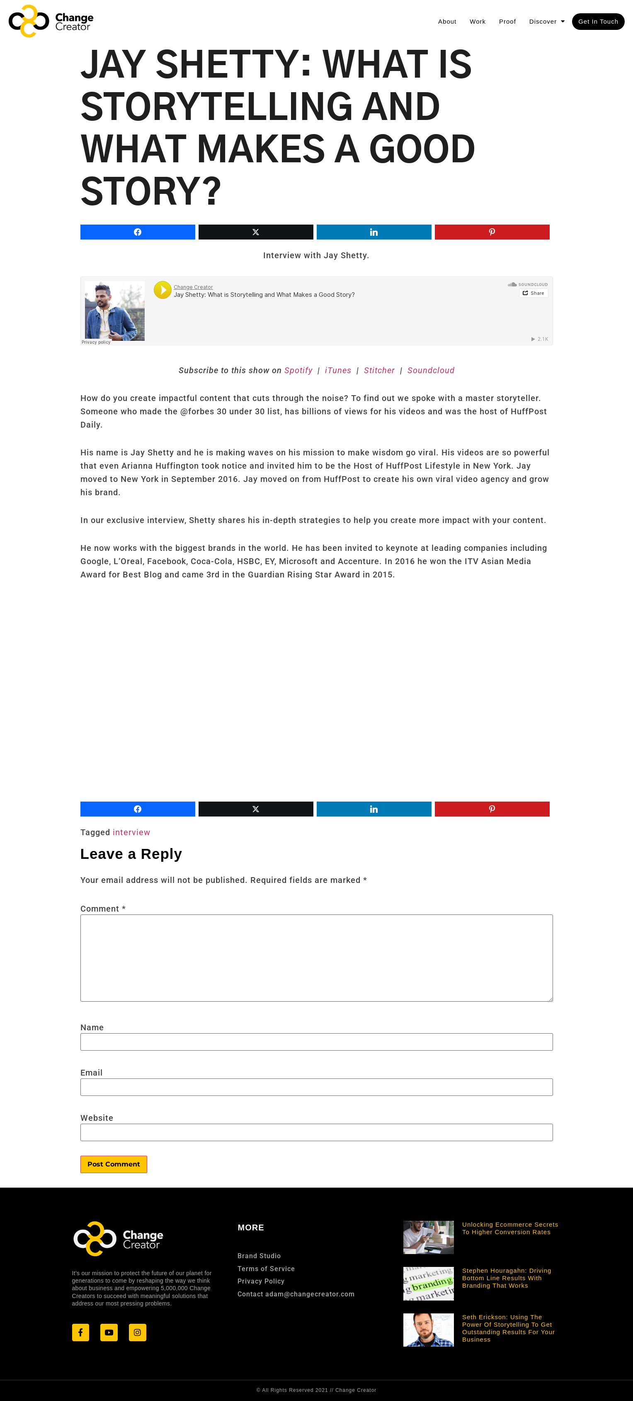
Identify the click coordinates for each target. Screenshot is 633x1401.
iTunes (339, 370)
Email (91, 1072)
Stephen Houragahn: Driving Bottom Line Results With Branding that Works (506, 1278)
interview (131, 832)
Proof (507, 21)
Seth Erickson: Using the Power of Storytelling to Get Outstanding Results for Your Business (508, 1328)
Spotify (298, 370)
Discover (547, 21)
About (447, 21)
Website (97, 1118)
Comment (103, 909)
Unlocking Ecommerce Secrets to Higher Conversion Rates (510, 1228)
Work (478, 21)
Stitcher (378, 370)
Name (92, 1027)
